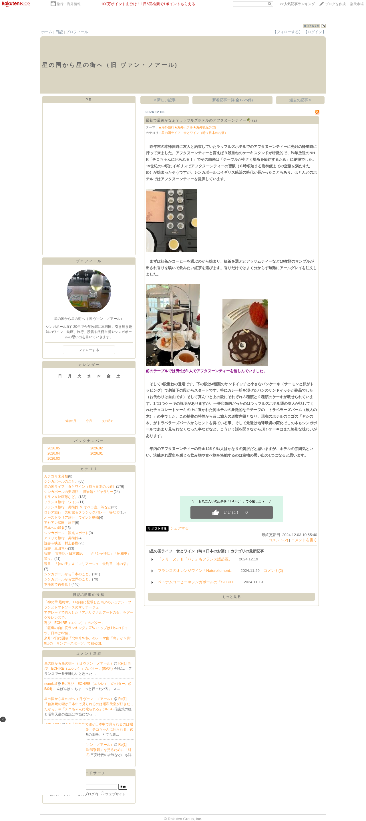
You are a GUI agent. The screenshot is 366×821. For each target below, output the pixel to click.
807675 (312, 26)
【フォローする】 (288, 32)
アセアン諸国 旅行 (59, 523)
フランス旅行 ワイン (61, 502)
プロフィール (77, 32)
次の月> (107, 421)
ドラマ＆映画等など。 (61, 497)
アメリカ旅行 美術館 (61, 538)
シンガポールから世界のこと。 (68, 579)
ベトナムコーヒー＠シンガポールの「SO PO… (197, 582)
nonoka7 (50, 684)
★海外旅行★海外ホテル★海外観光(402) (187, 127)
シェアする (179, 528)
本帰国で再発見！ (57, 584)
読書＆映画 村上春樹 (61, 543)
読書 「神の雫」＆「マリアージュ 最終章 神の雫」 (87, 564)
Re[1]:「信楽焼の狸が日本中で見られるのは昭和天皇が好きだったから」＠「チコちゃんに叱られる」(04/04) (89, 704)
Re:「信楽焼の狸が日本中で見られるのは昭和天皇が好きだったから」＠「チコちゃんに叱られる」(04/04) (88, 729)
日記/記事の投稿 (89, 595)
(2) (254, 120)
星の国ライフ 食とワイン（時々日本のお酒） (80, 487)
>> (297, 4)
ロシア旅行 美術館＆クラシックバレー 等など (82, 512)
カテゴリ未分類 (56, 476)
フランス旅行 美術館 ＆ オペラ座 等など (77, 507)
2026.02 (96, 448)
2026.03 (53, 459)
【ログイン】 (315, 32)
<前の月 (70, 421)
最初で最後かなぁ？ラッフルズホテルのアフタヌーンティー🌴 (198, 120)
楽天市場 (357, 4)
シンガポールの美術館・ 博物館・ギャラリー (79, 492)
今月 (89, 421)
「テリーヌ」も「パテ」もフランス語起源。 (195, 559)
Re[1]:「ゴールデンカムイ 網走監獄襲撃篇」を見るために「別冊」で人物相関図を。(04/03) (87, 750)
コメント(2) (278, 540)
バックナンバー (89, 441)
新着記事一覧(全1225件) (232, 100)
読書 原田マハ (56, 548)
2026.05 (53, 448)
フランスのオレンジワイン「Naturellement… (196, 570)
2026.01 (96, 453)
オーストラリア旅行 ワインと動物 (71, 517)
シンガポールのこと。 (61, 481)
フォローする (89, 350)
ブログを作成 (335, 4)
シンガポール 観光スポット (66, 533)
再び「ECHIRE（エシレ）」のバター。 (74, 623)
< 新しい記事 (165, 100)
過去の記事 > (300, 100)
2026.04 (53, 453)
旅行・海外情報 (69, 4)
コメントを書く (304, 540)
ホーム (46, 32)
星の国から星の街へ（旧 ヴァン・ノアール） (79, 663)
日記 (59, 32)
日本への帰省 (54, 528)
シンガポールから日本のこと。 (68, 574)
